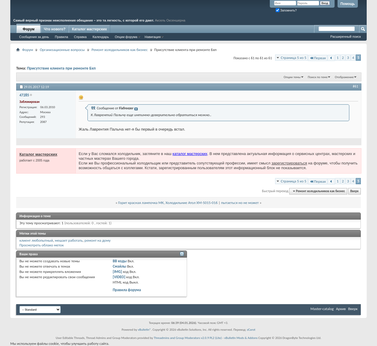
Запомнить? (286, 10)
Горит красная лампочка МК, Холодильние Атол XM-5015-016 (168, 202)
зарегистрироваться (289, 163)
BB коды (120, 261)
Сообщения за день (34, 37)
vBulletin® (144, 330)
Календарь (100, 37)
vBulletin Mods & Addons (240, 338)
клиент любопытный (36, 240)
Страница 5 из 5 (293, 57)
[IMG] (117, 271)
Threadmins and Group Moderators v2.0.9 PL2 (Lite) (188, 338)
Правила (61, 37)
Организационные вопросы (62, 49)
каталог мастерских (190, 153)
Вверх (354, 191)
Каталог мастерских (89, 29)
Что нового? (54, 29)
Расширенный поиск (345, 36)
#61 (355, 86)
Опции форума (126, 37)
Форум (28, 29)
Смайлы (119, 266)
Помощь (347, 4)
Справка (80, 37)
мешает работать (68, 240)
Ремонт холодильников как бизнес (120, 49)
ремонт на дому (98, 240)
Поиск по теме (318, 77)
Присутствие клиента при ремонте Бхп (61, 68)
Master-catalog (322, 309)
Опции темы (292, 77)
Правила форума (127, 290)
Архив (341, 309)
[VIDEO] (119, 277)
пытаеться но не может (240, 202)
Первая (318, 58)
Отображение (344, 77)
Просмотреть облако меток (41, 245)
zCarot (251, 330)
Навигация (153, 37)
